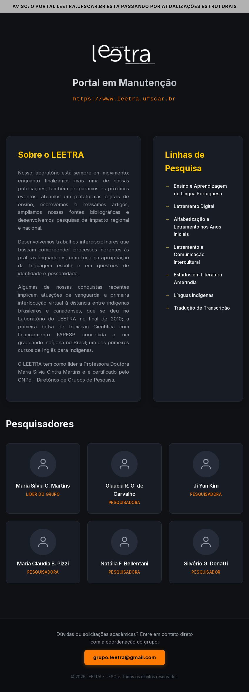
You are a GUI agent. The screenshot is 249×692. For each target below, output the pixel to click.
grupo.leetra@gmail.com (124, 657)
